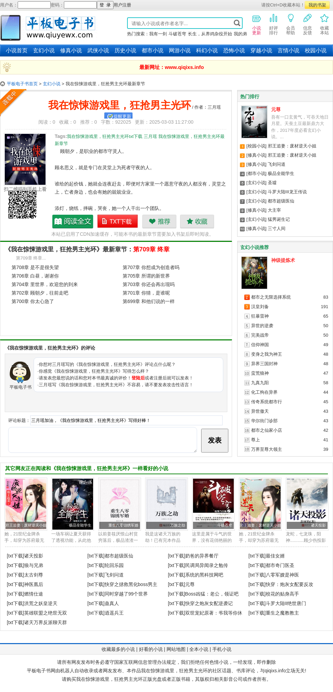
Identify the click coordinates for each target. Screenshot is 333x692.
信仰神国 (260, 344)
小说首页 (17, 50)
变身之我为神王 (266, 354)
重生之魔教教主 (282, 613)
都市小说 (152, 50)
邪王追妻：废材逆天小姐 (292, 145)
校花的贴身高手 (282, 594)
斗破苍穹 (177, 33)
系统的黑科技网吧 (204, 575)
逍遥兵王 (114, 613)
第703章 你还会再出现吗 (149, 284)
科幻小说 (207, 50)
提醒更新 (122, 116)
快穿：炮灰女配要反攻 (289, 584)
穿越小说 (261, 50)
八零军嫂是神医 (282, 575)
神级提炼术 (283, 260)
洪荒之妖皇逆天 (40, 603)
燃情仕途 (33, 594)
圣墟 (272, 182)
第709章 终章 (151, 249)
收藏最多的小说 (118, 649)
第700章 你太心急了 (33, 301)
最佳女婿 (275, 555)
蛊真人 (112, 603)
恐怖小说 (234, 50)
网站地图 (176, 649)
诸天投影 (318, 525)
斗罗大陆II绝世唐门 (286, 603)
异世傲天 (260, 411)
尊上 (255, 439)
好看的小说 (151, 649)
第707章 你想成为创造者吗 (151, 267)
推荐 (159, 221)
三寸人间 (276, 228)
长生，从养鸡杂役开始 (210, 33)
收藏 (197, 221)
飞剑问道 (276, 164)
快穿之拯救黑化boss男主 (131, 584)
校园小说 (316, 50)
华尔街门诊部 (264, 420)
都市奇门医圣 (280, 565)
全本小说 (198, 649)
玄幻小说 (44, 50)
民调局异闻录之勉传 (206, 565)
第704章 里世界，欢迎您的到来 (45, 284)
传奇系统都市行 (266, 401)
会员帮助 (290, 24)
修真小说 (71, 50)
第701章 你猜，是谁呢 (146, 293)
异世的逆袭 (262, 325)
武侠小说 (98, 50)
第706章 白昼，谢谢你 (35, 276)
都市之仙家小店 (266, 430)
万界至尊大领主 (266, 449)
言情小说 (288, 50)
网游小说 (180, 50)
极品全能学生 (281, 173)
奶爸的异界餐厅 (201, 555)
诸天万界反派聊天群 (45, 622)
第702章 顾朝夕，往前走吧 (40, 293)
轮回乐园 (114, 565)
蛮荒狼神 (260, 373)
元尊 (276, 109)
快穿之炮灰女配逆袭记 (209, 603)
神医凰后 (33, 584)
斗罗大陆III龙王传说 (287, 191)
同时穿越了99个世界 (126, 594)
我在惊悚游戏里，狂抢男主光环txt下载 (118, 221)
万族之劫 (177, 525)
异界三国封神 (264, 363)
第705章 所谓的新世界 (146, 276)
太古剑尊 (33, 575)
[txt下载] (15, 555)
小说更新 (256, 24)
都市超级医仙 (281, 200)
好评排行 (273, 24)
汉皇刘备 (260, 306)
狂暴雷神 (260, 316)
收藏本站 (324, 24)
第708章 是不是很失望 (35, 267)
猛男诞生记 (279, 219)
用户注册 (122, 4)
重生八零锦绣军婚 (123, 525)
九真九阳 (260, 382)
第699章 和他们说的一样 (149, 301)
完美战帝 (260, 335)
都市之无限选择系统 (271, 297)
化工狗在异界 (264, 392)
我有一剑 (158, 33)
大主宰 (274, 210)
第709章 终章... (31, 258)
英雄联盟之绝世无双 (45, 613)
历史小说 (125, 50)
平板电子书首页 (22, 83)
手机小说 (221, 649)
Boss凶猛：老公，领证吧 (212, 594)
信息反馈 (307, 24)
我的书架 (317, 4)
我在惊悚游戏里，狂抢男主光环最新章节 (73, 221)
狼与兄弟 (33, 565)
